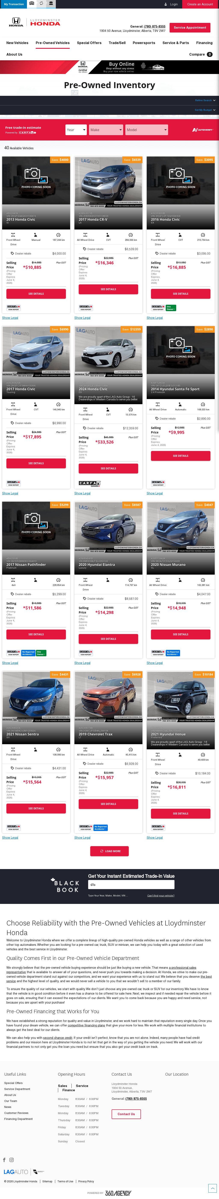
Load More (111, 851)
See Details (36, 294)
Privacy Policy (86, 1181)
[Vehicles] (131, 884)
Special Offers (89, 43)
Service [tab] (82, 1086)
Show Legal (10, 317)
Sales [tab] (62, 1086)
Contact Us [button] (126, 1114)
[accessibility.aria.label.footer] (118, 1193)
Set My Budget (203, 110)
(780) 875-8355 (154, 26)
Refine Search (203, 100)
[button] (14, 4)
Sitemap (47, 1181)
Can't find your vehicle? (161, 895)
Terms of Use (65, 1181)
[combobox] (76, 130)
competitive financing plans (86, 1025)
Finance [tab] (68, 1090)
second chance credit (57, 1037)
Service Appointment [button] (190, 27)
